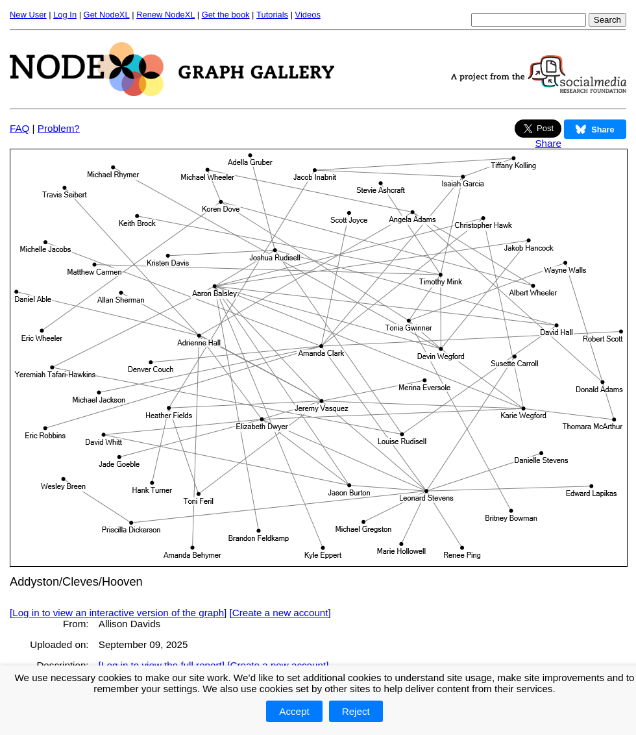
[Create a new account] (280, 612)
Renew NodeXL (165, 14)
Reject (356, 711)
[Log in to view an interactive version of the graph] (118, 612)
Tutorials (272, 14)
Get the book (226, 14)
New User (28, 14)
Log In (65, 14)
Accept (294, 711)
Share (548, 143)
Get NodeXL (107, 14)
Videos (308, 14)
